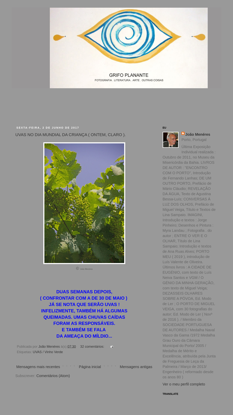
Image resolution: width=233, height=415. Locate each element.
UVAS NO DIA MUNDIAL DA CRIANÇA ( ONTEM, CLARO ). (70, 134)
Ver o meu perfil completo (184, 384)
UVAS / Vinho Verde (48, 352)
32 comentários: (92, 346)
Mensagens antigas (136, 367)
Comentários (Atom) (53, 376)
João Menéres (197, 134)
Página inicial (90, 367)
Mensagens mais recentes (38, 367)
